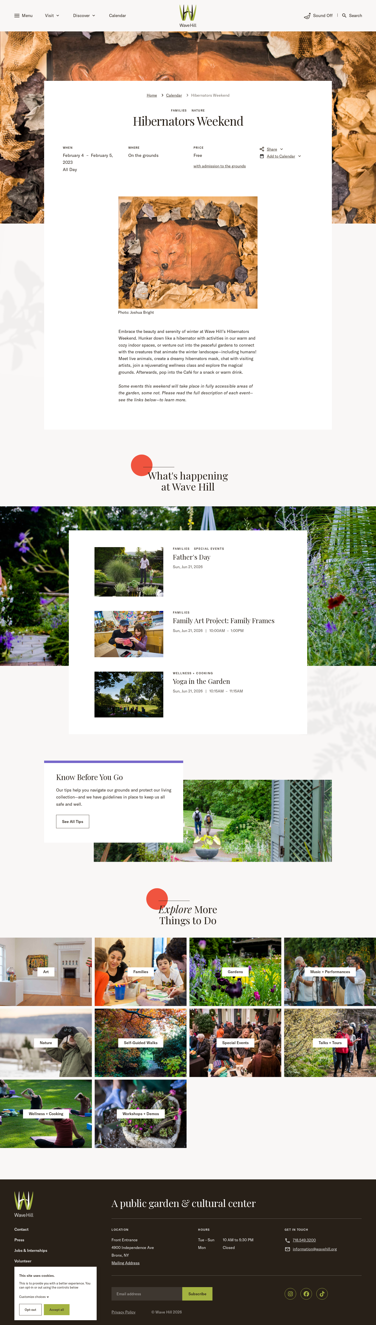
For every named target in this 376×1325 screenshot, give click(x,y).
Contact (21, 1229)
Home (152, 95)
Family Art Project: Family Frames (224, 620)
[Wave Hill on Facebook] (306, 1294)
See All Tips (72, 821)
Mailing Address (126, 1262)
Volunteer (22, 1261)
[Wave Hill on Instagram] (290, 1294)
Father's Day (192, 556)
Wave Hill (163, 1312)
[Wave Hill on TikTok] (322, 1294)
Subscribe (197, 1293)
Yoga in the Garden (201, 681)
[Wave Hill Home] (188, 16)
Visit (52, 15)
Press (19, 1239)
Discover (84, 15)
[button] (24, 15)
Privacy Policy (123, 1312)
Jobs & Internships (30, 1250)
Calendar (117, 15)
